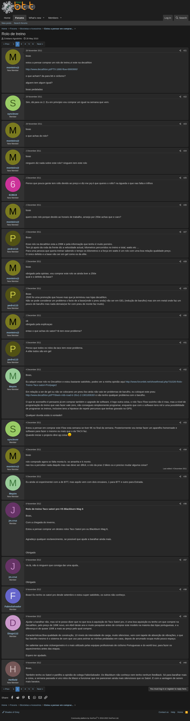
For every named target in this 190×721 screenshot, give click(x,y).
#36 (185, 504)
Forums (19, 17)
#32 (185, 369)
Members (53, 17)
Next (39, 44)
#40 (185, 663)
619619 (13, 195)
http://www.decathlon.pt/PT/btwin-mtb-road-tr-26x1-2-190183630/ (60, 395)
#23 (185, 124)
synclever (12, 113)
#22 (185, 97)
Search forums (21, 23)
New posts (6, 23)
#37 (185, 560)
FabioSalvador (13, 606)
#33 (185, 422)
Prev (7, 44)
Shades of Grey (10, 712)
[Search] (181, 18)
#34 (185, 449)
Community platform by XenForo (95, 718)
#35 (185, 476)
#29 (185, 288)
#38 (185, 589)
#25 (185, 178)
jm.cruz (13, 520)
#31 (185, 343)
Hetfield (12, 679)
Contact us (164, 712)
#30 (185, 315)
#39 (185, 616)
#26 (185, 205)
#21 (185, 50)
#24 (185, 151)
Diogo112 (13, 633)
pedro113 (13, 248)
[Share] (180, 51)
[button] (43, 18)
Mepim (13, 386)
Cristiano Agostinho (13, 38)
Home (7, 17)
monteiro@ (13, 67)
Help (173, 712)
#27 (185, 232)
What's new (35, 17)
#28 (185, 261)
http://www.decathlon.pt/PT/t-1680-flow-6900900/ (52, 69)
